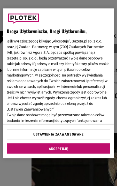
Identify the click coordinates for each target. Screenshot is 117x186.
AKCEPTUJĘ (58, 149)
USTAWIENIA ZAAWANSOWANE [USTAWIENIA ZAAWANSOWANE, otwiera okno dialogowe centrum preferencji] (58, 134)
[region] (58, 83)
